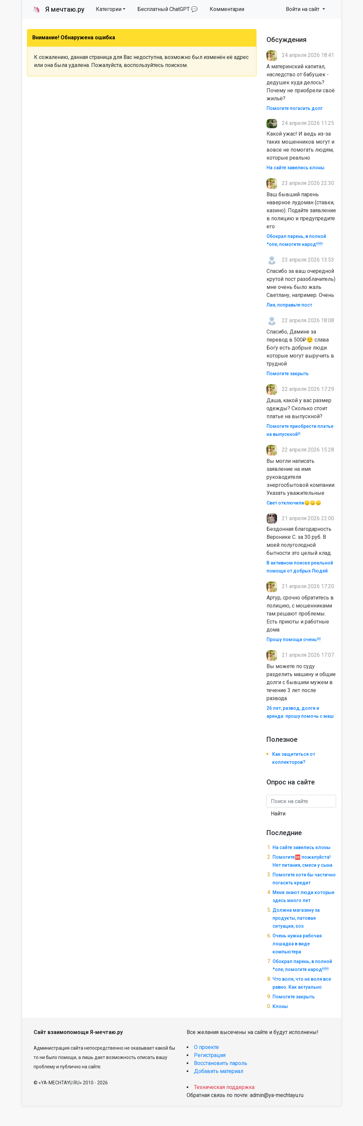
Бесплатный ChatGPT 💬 (167, 9)
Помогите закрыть (288, 373)
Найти (278, 813)
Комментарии (227, 9)
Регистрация (210, 1055)
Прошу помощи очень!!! (294, 639)
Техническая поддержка (224, 1087)
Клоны (280, 1006)
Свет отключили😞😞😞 (294, 503)
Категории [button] (108, 9)
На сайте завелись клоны (295, 167)
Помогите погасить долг (295, 108)
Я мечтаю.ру (58, 9)
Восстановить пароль (220, 1063)
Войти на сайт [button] (303, 9)
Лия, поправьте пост (289, 305)
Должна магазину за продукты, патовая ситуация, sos (296, 918)
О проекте (206, 1047)
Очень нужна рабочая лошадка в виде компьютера (297, 943)
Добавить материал (218, 1071)
